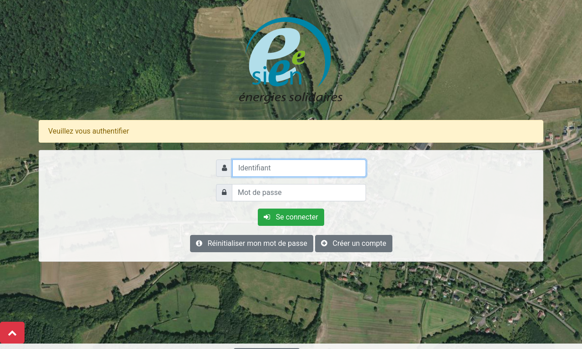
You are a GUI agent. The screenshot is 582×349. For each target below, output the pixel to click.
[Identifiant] (299, 168)
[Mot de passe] (299, 192)
